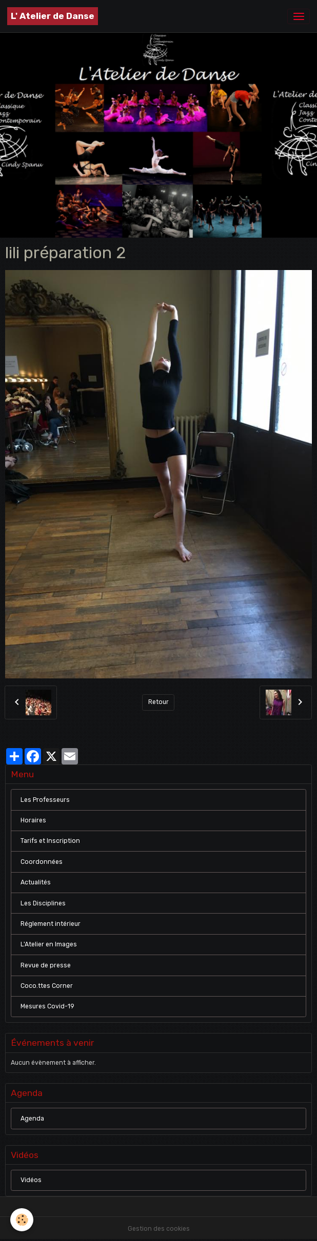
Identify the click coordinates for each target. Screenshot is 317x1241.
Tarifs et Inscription (50, 840)
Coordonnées (42, 861)
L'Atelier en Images (49, 944)
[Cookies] (21, 1219)
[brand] (52, 16)
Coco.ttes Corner (47, 985)
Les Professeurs (45, 799)
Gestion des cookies (159, 1228)
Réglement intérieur (51, 923)
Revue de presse (46, 965)
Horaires (33, 820)
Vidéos (31, 1180)
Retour (158, 702)
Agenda (32, 1118)
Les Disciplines (43, 903)
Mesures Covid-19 (47, 1006)
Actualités (36, 882)
